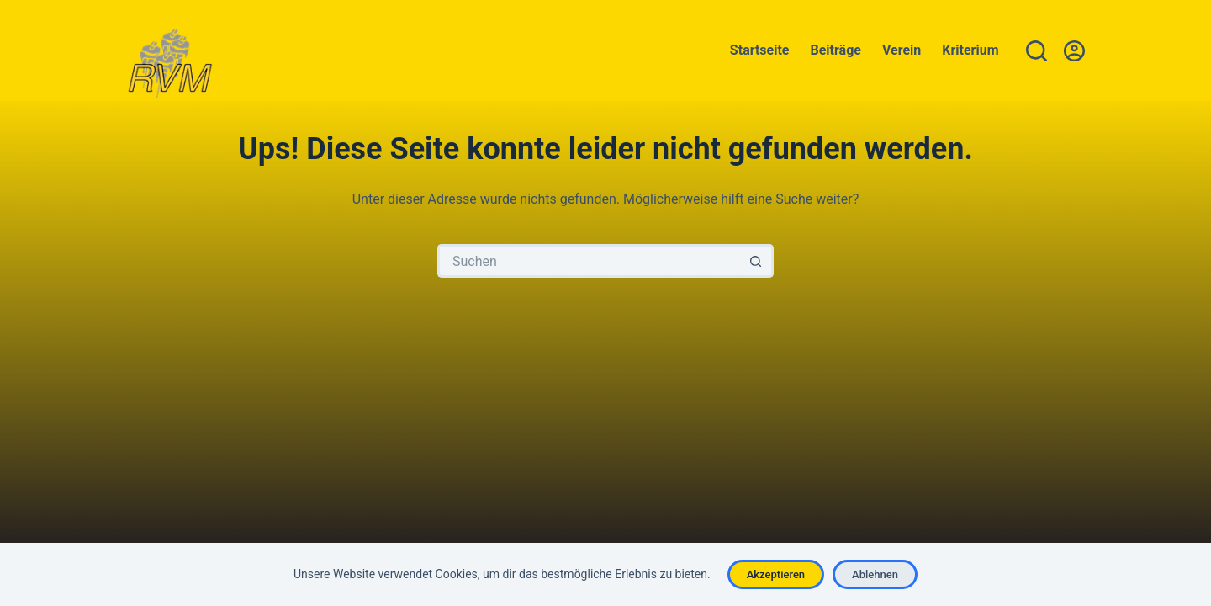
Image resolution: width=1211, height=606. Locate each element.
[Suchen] (1036, 50)
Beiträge (836, 50)
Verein (901, 50)
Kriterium (970, 50)
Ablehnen (875, 574)
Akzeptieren (776, 574)
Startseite (760, 50)
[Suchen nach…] (588, 261)
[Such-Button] (757, 261)
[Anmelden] (1074, 50)
